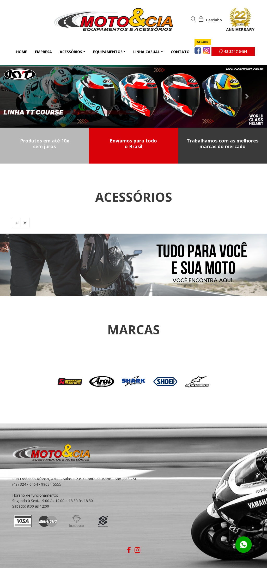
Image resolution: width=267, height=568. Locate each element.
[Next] (25, 222)
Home (21, 51)
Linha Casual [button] (146, 51)
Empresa (43, 51)
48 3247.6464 (233, 51)
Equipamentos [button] (108, 51)
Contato (180, 51)
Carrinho (210, 19)
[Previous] (16, 222)
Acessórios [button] (71, 51)
